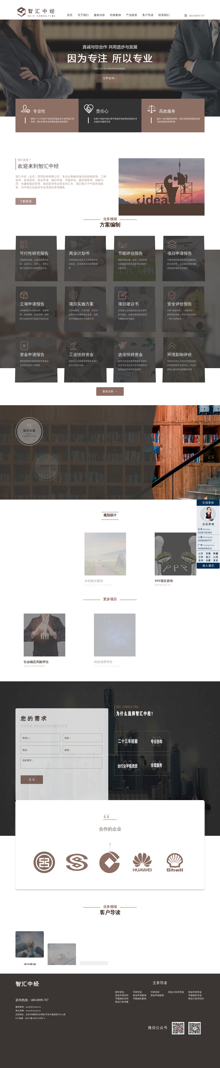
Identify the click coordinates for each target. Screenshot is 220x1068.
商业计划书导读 (176, 992)
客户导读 (147, 15)
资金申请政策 (157, 995)
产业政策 (131, 15)
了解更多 (26, 246)
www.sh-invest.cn (33, 1010)
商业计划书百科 (196, 998)
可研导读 (137, 992)
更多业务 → (110, 391)
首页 (70, 15)
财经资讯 (119, 992)
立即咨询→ (110, 78)
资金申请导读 (195, 992)
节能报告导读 (195, 995)
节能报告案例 (139, 998)
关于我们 (83, 15)
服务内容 (99, 15)
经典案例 (115, 15)
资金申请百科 (122, 995)
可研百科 (155, 992)
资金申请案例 (139, 995)
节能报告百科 (122, 998)
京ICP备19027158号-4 (35, 1018)
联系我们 (163, 15)
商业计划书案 (122, 1002)
